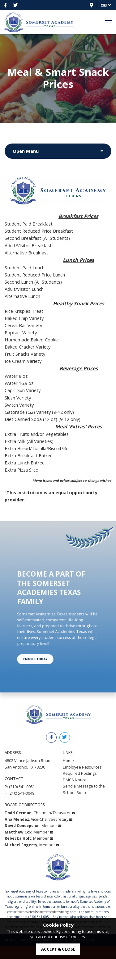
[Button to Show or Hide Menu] (58, 151)
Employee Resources (82, 767)
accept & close (58, 949)
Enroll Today (43, 643)
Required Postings (80, 773)
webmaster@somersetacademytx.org (44, 912)
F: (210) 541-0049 (19, 793)
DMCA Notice (75, 780)
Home (68, 760)
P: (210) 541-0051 (20, 786)
